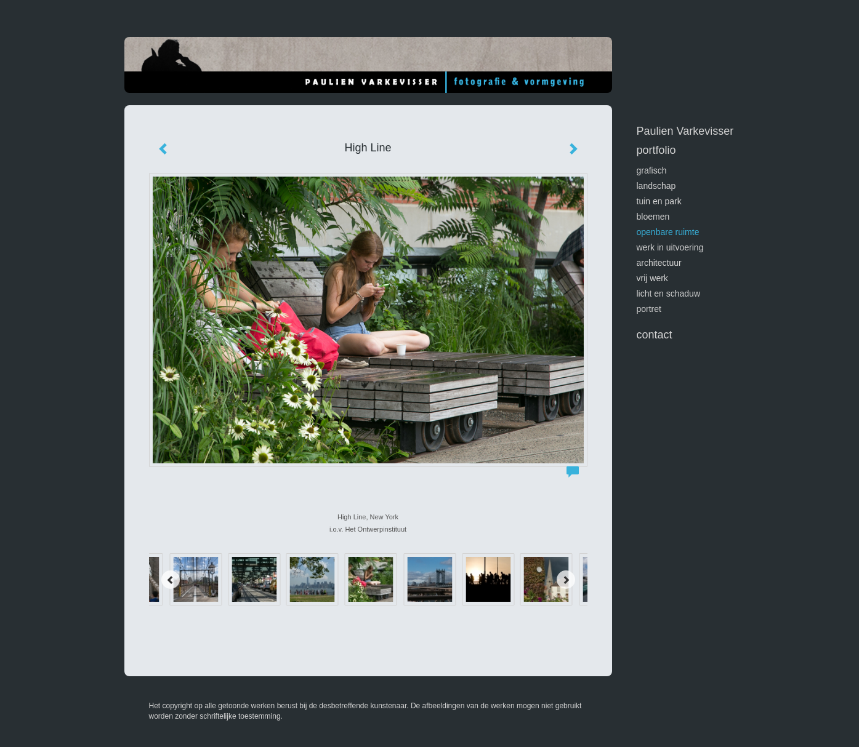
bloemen (653, 217)
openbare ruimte (668, 232)
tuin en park (659, 201)
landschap (656, 186)
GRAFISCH (652, 170)
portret (649, 309)
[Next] (566, 579)
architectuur (659, 263)
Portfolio (656, 150)
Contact (654, 335)
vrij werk (652, 278)
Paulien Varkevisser (685, 131)
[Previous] (170, 579)
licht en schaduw (669, 293)
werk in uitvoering (670, 247)
